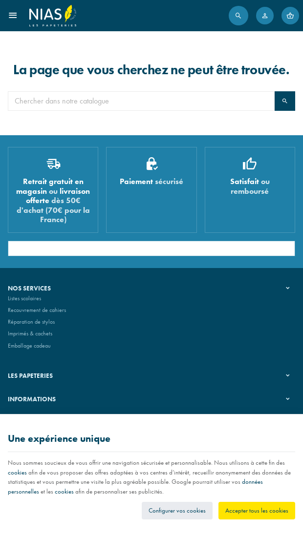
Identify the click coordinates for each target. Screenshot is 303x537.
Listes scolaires (24, 298)
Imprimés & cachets (30, 333)
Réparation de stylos (31, 322)
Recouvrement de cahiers (37, 310)
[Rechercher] (238, 15)
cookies (17, 472)
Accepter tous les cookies (256, 510)
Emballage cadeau (29, 346)
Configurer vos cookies (177, 510)
